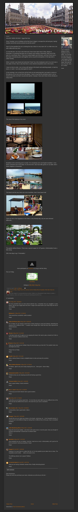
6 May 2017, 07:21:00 (17, 356)
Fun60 (10, 356)
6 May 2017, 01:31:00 (18, 343)
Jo (9, 301)
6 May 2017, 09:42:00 (24, 373)
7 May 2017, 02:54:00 (18, 416)
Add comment (10, 469)
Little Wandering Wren (15, 427)
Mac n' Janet (12, 389)
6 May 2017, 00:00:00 (25, 321)
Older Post (55, 504)
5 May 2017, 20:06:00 (15, 301)
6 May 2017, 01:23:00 (18, 333)
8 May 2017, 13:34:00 (26, 427)
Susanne (30, 268)
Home (32, 504)
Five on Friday (13, 289)
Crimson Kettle (13, 381)
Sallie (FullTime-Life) (14, 321)
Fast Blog (32, 281)
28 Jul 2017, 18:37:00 (23, 462)
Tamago (11, 416)
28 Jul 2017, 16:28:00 (18, 449)
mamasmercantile (13, 373)
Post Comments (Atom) (19, 506)
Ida (9, 398)
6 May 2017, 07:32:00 (26, 364)
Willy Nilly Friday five (34, 285)
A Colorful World (13, 462)
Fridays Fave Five (21, 289)
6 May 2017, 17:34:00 (16, 398)
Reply (10, 309)
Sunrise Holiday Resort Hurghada (36, 289)
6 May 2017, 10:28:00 (22, 381)
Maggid (11, 449)
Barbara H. (12, 313)
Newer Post (9, 504)
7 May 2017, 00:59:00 (23, 408)
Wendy (10, 333)
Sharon (11, 343)
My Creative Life (13, 408)
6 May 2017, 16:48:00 (21, 389)
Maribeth (11, 439)
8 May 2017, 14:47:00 (19, 439)
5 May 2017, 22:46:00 (20, 313)
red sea (27, 289)
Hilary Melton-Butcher (14, 364)
